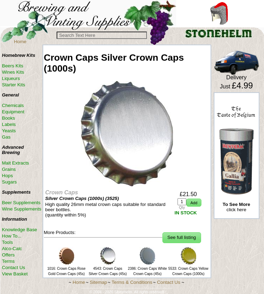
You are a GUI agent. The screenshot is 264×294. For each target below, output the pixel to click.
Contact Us (13, 267)
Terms (8, 261)
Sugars (9, 182)
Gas (6, 137)
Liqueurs (11, 78)
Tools (7, 242)
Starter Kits (13, 84)
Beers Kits (13, 65)
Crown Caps (61, 192)
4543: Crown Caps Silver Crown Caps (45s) (108, 268)
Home (20, 41)
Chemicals (13, 105)
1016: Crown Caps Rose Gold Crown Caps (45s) (66, 268)
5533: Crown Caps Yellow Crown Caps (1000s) (188, 268)
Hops (7, 175)
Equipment (13, 111)
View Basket (15, 273)
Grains (9, 169)
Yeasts (9, 130)
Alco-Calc (12, 248)
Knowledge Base (19, 229)
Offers (8, 255)
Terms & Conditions (132, 282)
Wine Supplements (21, 209)
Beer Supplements (21, 202)
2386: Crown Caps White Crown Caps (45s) (147, 268)
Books (8, 118)
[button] (193, 203)
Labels (9, 124)
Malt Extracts (15, 163)
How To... (11, 236)
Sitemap (98, 282)
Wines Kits (13, 72)
